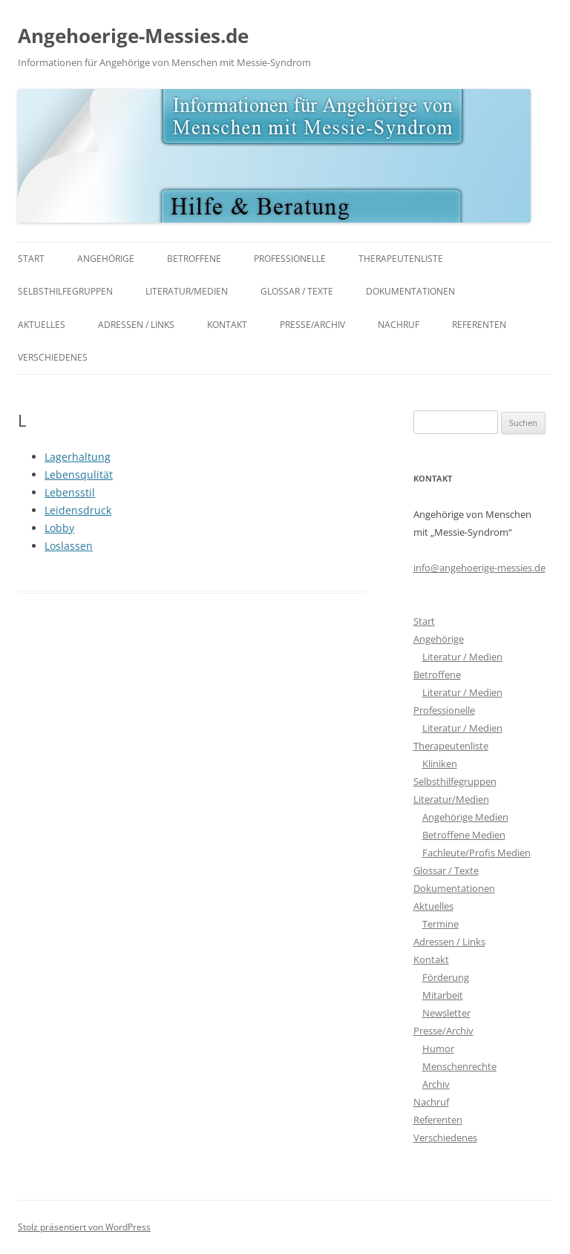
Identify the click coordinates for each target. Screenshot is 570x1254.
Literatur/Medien (186, 291)
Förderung (445, 977)
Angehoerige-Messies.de (133, 35)
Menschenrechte (459, 1066)
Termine (440, 923)
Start (31, 258)
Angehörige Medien (465, 817)
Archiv (436, 1084)
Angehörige (105, 258)
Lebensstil (70, 492)
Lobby (59, 528)
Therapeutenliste (400, 258)
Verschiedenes (53, 357)
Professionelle (290, 258)
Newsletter (446, 1013)
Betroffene (194, 258)
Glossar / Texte (297, 291)
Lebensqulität (79, 474)
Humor (438, 1048)
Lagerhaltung (78, 457)
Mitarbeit (442, 995)
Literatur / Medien (462, 656)
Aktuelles (41, 324)
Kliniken (439, 763)
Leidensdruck (78, 510)
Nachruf (398, 324)
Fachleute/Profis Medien (476, 852)
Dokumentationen (410, 291)
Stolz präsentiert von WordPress (84, 1227)
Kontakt (227, 324)
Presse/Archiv (312, 324)
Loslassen (69, 546)
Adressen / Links (136, 324)
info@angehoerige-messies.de (479, 567)
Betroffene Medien (463, 834)
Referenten (479, 324)
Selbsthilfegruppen (65, 291)
